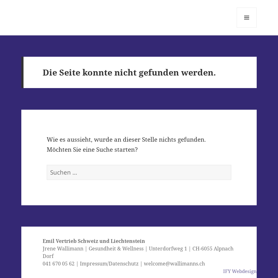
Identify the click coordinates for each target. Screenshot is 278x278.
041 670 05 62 (59, 263)
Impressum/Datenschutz (109, 263)
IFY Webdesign (240, 271)
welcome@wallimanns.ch (174, 263)
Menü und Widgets (247, 27)
